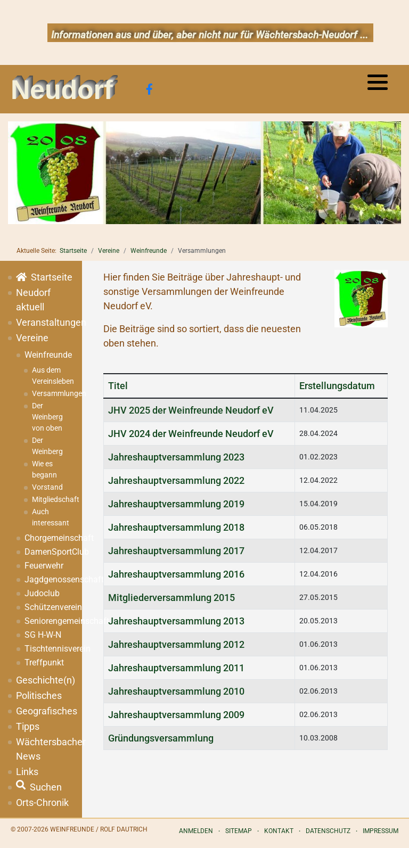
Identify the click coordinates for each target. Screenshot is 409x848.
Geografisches (45, 711)
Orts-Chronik (42, 802)
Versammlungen (53, 393)
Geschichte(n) (45, 680)
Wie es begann (44, 469)
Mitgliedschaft (53, 499)
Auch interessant (50, 517)
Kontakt (278, 831)
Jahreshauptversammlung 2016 (176, 574)
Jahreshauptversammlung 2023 (176, 457)
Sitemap (238, 831)
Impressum (380, 831)
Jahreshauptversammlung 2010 (176, 691)
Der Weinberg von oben (47, 416)
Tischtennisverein (49, 649)
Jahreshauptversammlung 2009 (176, 714)
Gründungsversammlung (161, 738)
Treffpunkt (44, 662)
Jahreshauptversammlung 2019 (176, 503)
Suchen (39, 787)
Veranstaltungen (45, 322)
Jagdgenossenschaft (49, 579)
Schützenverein (49, 607)
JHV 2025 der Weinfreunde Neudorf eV (191, 410)
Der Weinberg (47, 446)
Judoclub (42, 593)
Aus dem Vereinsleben (53, 375)
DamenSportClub (49, 552)
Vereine (32, 337)
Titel (118, 385)
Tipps (27, 726)
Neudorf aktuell (33, 299)
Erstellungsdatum (337, 385)
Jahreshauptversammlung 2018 (176, 527)
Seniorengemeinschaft (49, 621)
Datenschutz (328, 831)
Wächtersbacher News (45, 749)
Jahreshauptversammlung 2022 (176, 480)
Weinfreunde (48, 355)
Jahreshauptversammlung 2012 (176, 644)
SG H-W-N (42, 635)
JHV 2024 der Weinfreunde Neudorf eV (191, 433)
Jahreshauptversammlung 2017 (176, 550)
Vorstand (47, 487)
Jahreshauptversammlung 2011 (176, 667)
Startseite (44, 277)
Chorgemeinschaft (49, 538)
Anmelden (196, 831)
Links (27, 771)
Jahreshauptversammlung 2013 (176, 621)
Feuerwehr (43, 566)
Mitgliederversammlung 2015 (171, 597)
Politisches (39, 695)
